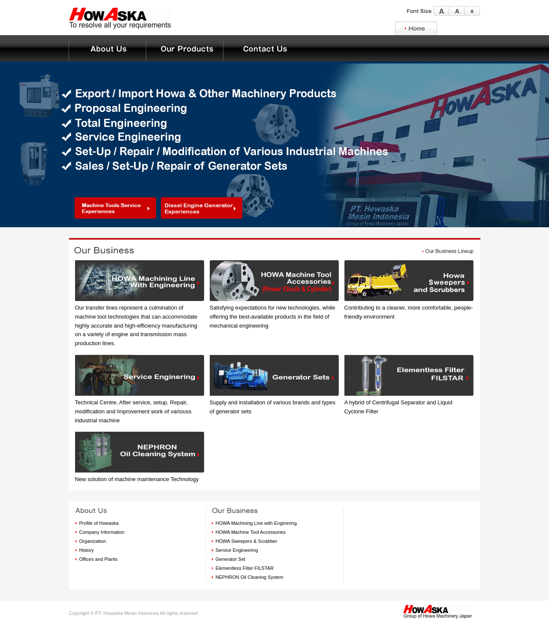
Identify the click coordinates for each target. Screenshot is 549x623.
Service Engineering (237, 550)
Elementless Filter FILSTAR (245, 568)
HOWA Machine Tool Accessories (251, 532)
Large (441, 11)
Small (472, 11)
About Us (184, 48)
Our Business (107, 48)
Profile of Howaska (99, 523)
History (86, 550)
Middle (457, 11)
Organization (92, 541)
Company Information (102, 532)
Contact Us (261, 48)
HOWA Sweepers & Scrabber (247, 541)
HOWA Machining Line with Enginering (256, 523)
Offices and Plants (98, 559)
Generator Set (230, 559)
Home (416, 28)
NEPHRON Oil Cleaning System (250, 577)
